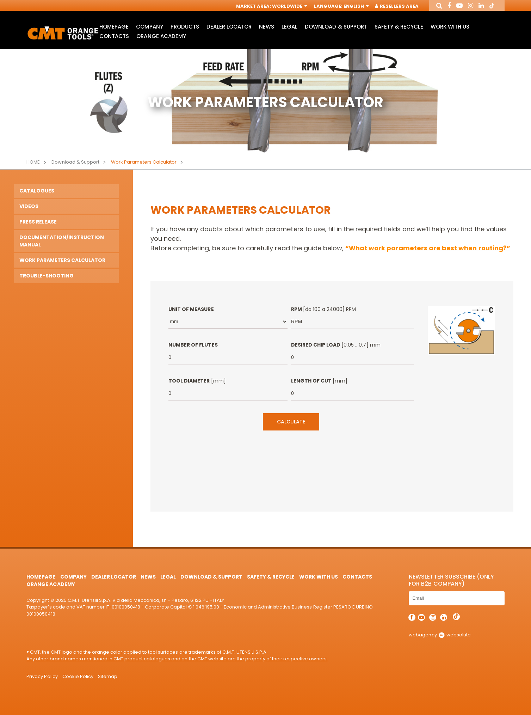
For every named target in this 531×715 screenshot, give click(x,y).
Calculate (291, 421)
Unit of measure (191, 309)
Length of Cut (319, 380)
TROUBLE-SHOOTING (46, 275)
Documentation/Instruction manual (61, 241)
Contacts (114, 36)
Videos (28, 206)
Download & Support (336, 26)
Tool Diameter (197, 380)
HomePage (114, 26)
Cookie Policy (77, 676)
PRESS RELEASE (38, 221)
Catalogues (36, 190)
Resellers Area (397, 6)
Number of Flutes (192, 344)
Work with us (450, 26)
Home (33, 162)
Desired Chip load (336, 344)
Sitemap (107, 676)
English (356, 6)
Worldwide (289, 6)
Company (149, 26)
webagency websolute (439, 634)
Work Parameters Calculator (62, 260)
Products (185, 26)
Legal (289, 26)
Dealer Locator (229, 26)
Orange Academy (161, 36)
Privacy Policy (41, 676)
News (266, 26)
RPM (323, 309)
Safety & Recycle (399, 26)
